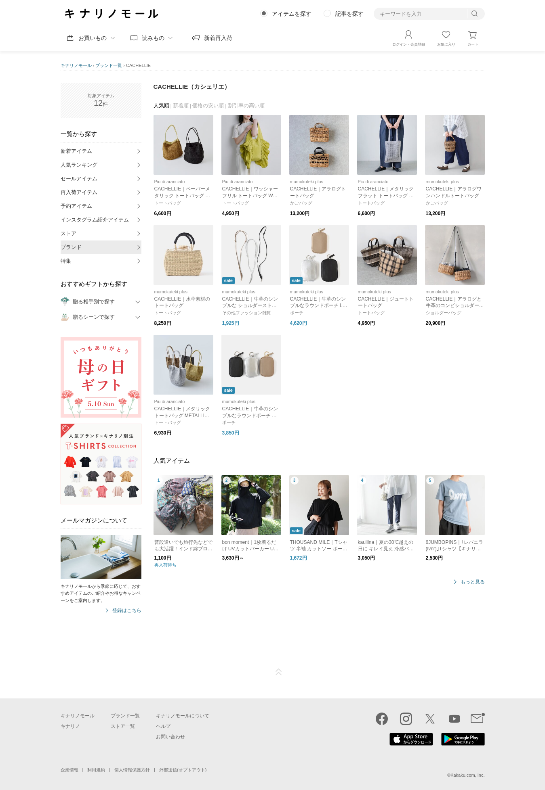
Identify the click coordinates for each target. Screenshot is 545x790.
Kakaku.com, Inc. (467, 775)
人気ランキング (79, 165)
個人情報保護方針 (132, 769)
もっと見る (473, 582)
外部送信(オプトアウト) (182, 769)
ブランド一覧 (108, 65)
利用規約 (96, 769)
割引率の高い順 (246, 105)
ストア (68, 233)
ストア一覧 (123, 726)
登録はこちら (126, 610)
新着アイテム (76, 151)
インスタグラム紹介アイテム (95, 220)
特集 (66, 261)
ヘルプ (163, 726)
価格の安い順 (208, 105)
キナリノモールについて (182, 716)
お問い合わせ (170, 737)
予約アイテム (76, 206)
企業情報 (69, 769)
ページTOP (279, 672)
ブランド (71, 247)
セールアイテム (79, 179)
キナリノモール (76, 65)
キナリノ (70, 726)
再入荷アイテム (79, 192)
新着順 (181, 105)
